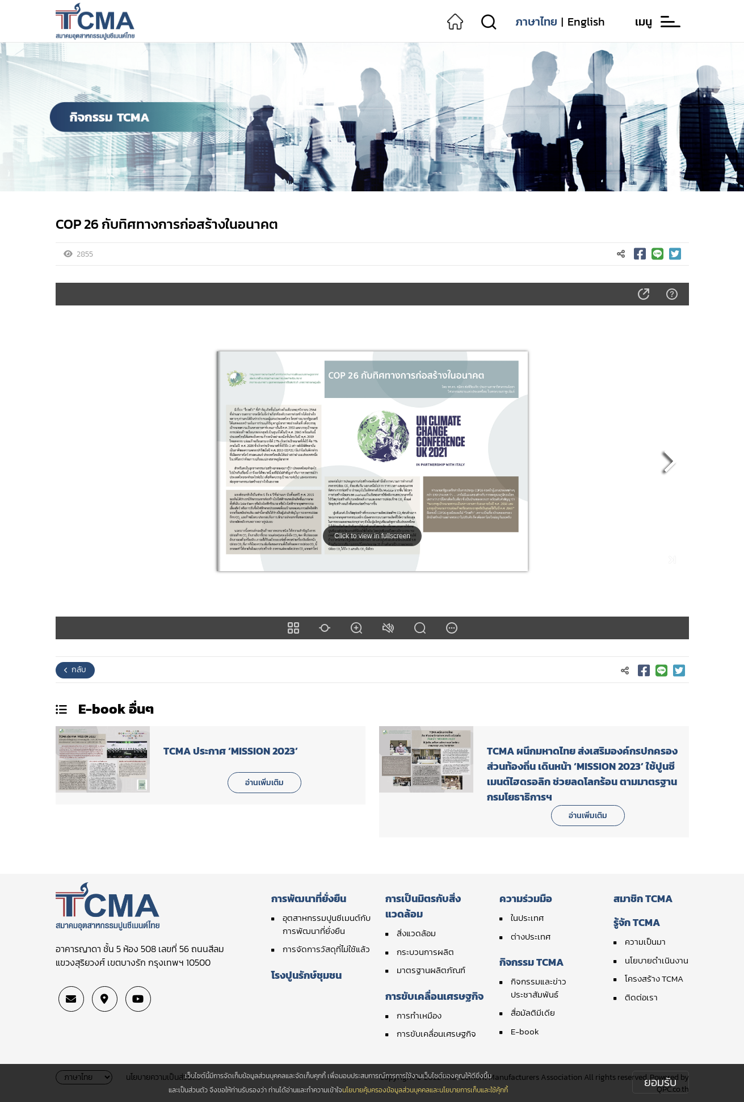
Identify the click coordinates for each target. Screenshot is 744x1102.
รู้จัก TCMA (636, 922)
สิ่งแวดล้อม (416, 933)
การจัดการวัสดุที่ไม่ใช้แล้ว (326, 949)
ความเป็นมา (645, 941)
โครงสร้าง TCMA (654, 978)
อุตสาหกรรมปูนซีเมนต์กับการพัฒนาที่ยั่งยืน (327, 924)
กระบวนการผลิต (425, 951)
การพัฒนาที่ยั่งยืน (308, 898)
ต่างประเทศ (530, 936)
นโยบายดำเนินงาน (656, 960)
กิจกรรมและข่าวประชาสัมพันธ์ (538, 988)
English (586, 21)
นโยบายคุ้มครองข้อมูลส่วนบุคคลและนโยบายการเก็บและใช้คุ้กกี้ (425, 1090)
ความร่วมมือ (525, 898)
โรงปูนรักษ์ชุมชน (306, 975)
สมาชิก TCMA (642, 898)
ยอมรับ (660, 1082)
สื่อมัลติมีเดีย (533, 1012)
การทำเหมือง (419, 1015)
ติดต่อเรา (641, 997)
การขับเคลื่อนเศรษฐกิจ (434, 996)
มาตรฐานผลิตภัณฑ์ (431, 970)
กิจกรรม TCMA (531, 962)
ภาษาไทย (536, 21)
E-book (525, 1031)
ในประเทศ (527, 917)
